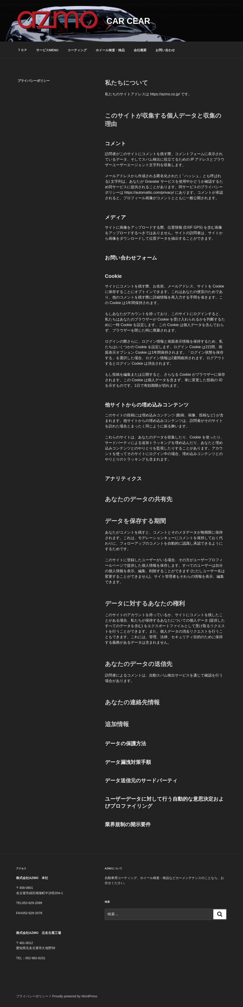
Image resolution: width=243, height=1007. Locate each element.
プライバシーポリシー (32, 996)
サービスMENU (47, 50)
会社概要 (140, 50)
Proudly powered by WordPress (74, 996)
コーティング (77, 50)
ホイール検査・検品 (110, 50)
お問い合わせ (165, 50)
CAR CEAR (128, 21)
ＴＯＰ (22, 50)
